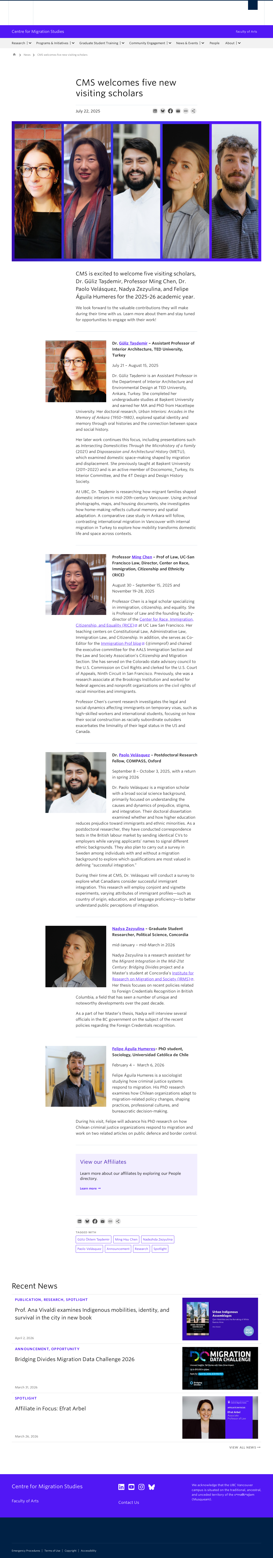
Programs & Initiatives (52, 43)
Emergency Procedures (26, 1550)
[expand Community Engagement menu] (170, 43)
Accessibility (88, 1550)
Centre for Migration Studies (38, 31)
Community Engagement (147, 43)
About (229, 43)
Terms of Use (52, 1550)
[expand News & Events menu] (202, 43)
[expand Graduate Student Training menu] (123, 43)
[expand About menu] (239, 43)
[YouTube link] (133, 1488)
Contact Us (128, 1502)
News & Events (187, 43)
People (214, 43)
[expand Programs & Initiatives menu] (73, 43)
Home (14, 54)
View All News (245, 1447)
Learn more (88, 1188)
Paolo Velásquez (134, 755)
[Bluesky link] (153, 1488)
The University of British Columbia (21, 13)
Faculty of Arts (246, 31)
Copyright (71, 1550)
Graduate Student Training (98, 43)
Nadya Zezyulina (128, 928)
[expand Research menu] (30, 43)
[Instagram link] (143, 1488)
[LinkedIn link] (123, 1488)
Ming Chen (142, 557)
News (27, 54)
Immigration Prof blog (121, 643)
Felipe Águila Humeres (133, 1049)
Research (18, 43)
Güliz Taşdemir (133, 343)
